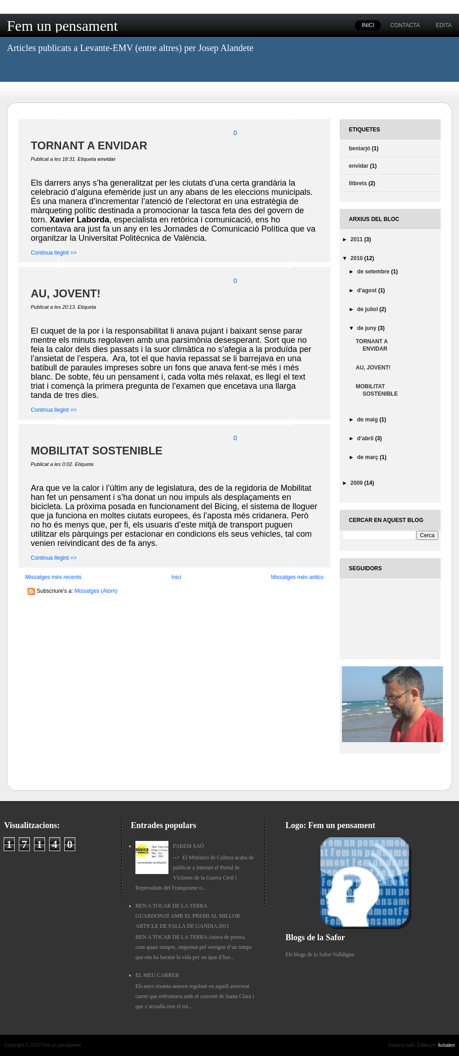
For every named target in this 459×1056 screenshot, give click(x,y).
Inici (176, 577)
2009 (357, 483)
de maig (368, 419)
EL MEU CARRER (157, 975)
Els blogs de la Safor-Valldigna (319, 954)
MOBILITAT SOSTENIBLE (96, 450)
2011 (357, 239)
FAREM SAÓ (188, 846)
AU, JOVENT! (66, 293)
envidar (107, 159)
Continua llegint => (54, 253)
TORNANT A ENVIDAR (89, 145)
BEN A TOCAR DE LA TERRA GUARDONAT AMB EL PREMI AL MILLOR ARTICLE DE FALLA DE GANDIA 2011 (187, 916)
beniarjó (359, 148)
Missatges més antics (297, 577)
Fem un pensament (62, 25)
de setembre (374, 271)
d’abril (366, 438)
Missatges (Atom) (95, 591)
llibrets (358, 183)
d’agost (367, 290)
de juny (367, 328)
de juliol (368, 309)
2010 (357, 258)
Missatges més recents (53, 577)
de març (368, 457)
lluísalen (446, 1045)
